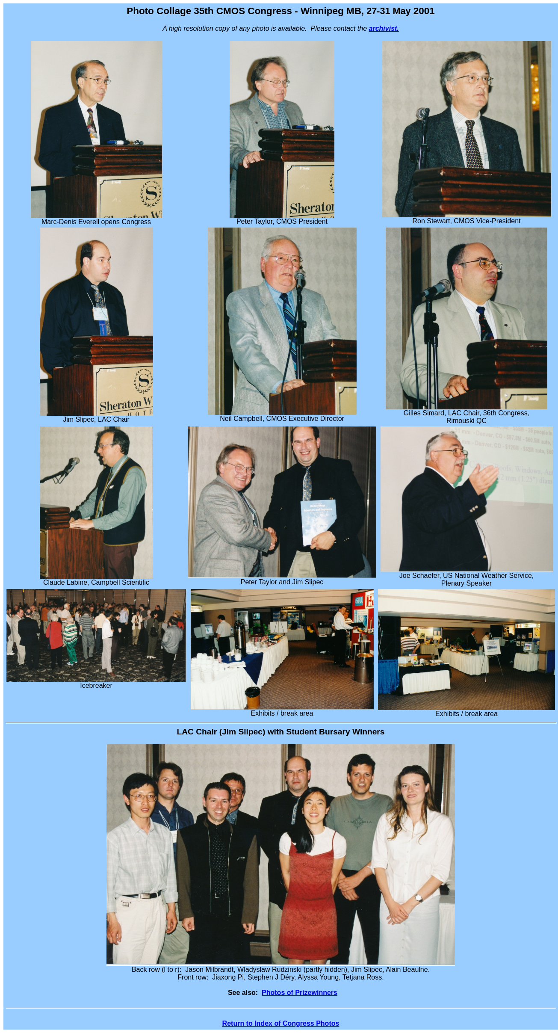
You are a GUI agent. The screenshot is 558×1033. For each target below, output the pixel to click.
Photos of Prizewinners (299, 992)
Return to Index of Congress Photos (281, 1023)
